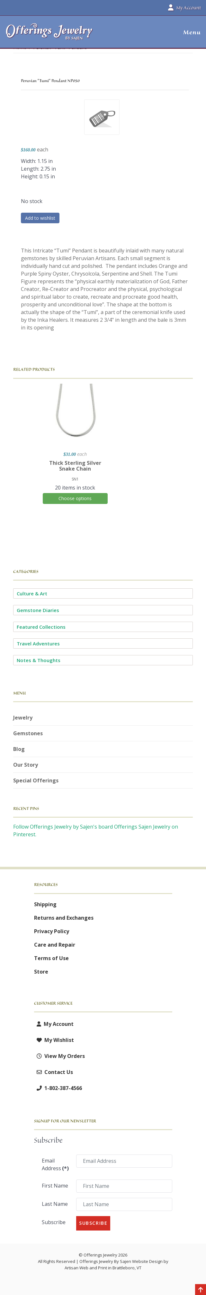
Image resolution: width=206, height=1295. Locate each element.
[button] (189, 32)
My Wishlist (54, 1040)
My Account (54, 1023)
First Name (55, 1185)
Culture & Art (32, 593)
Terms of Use (51, 958)
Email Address (55, 1164)
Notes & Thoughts (38, 660)
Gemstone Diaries (38, 610)
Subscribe (54, 1222)
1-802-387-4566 (58, 1088)
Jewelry (22, 717)
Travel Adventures (38, 643)
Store (41, 971)
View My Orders (59, 1056)
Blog (19, 749)
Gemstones (28, 733)
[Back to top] (200, 1290)
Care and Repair (54, 944)
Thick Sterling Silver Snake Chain (75, 466)
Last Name (55, 1203)
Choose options (75, 498)
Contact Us (53, 1072)
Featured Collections (41, 627)
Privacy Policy (51, 931)
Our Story (25, 764)
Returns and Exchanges (64, 917)
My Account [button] (184, 7)
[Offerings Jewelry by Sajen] (49, 34)
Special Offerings (35, 780)
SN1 (75, 479)
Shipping (45, 904)
